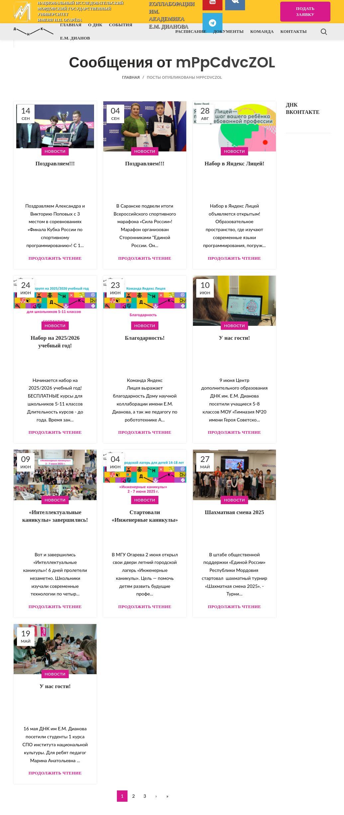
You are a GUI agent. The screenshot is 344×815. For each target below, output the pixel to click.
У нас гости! (234, 338)
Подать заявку (305, 11)
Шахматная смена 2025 (234, 512)
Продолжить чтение (55, 258)
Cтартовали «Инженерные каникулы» (145, 516)
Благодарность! (145, 338)
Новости (55, 151)
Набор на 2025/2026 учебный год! (55, 342)
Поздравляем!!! (55, 163)
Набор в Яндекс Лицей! (234, 163)
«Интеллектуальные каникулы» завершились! (55, 516)
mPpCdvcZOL (225, 62)
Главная (130, 77)
